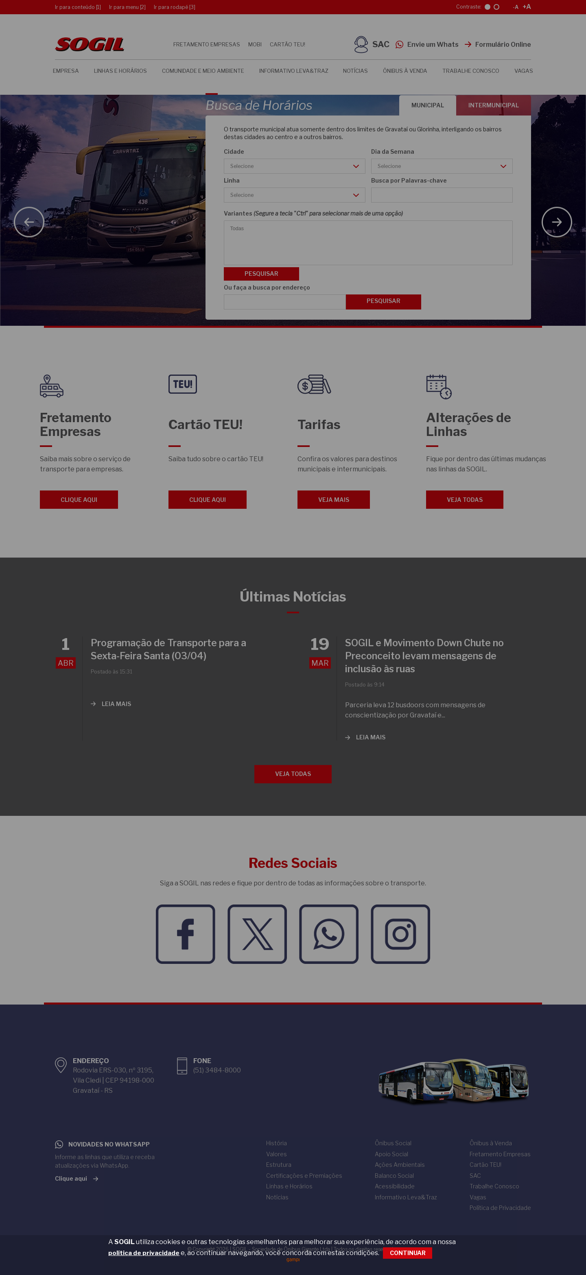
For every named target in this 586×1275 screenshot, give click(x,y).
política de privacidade (143, 1253)
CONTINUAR (408, 1252)
